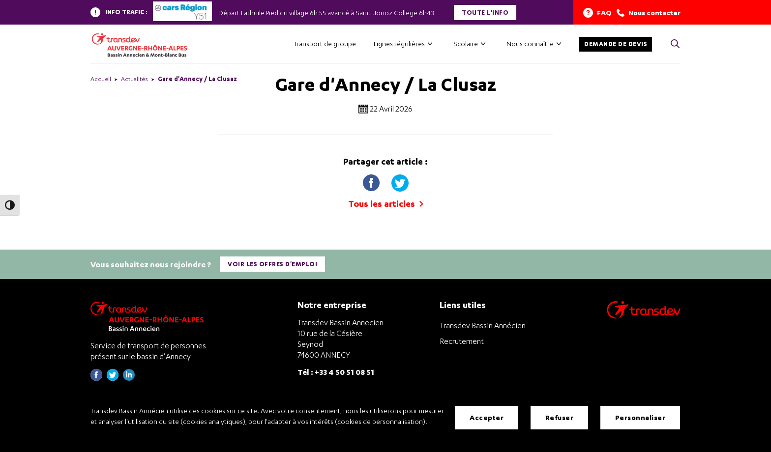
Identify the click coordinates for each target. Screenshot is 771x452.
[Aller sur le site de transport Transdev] (644, 316)
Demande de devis (615, 44)
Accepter (487, 417)
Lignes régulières (399, 43)
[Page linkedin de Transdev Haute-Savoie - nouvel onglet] (129, 378)
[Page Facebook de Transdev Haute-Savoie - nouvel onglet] (96, 378)
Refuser (559, 417)
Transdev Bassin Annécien (483, 325)
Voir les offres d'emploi (272, 264)
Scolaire (465, 43)
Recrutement (462, 341)
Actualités (134, 79)
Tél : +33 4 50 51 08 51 (335, 371)
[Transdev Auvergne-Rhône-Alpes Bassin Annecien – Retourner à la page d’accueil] (149, 316)
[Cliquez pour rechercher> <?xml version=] (675, 44)
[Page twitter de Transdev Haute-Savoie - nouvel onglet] (113, 378)
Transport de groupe (325, 43)
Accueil (100, 79)
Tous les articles (385, 203)
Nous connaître (530, 43)
